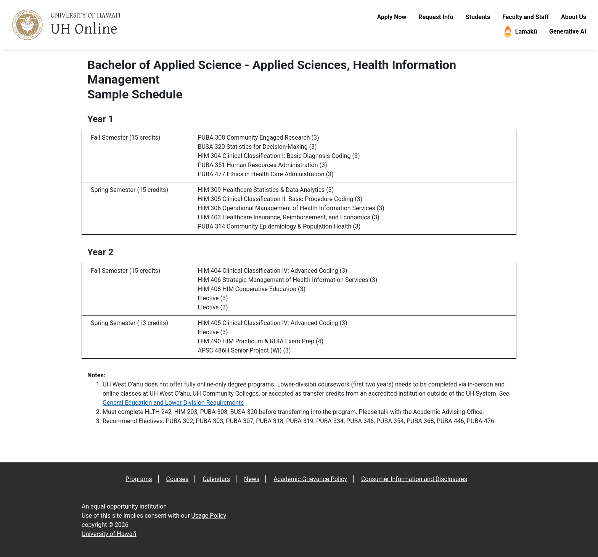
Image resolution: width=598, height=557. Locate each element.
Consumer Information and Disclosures (414, 479)
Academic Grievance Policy (310, 479)
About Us (573, 17)
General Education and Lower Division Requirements (173, 402)
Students (478, 17)
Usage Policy (209, 515)
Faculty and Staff (525, 17)
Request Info (435, 17)
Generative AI (567, 31)
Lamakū (519, 32)
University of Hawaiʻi (109, 534)
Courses (177, 479)
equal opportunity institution (128, 506)
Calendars (216, 479)
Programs (138, 479)
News (251, 479)
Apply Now (391, 17)
